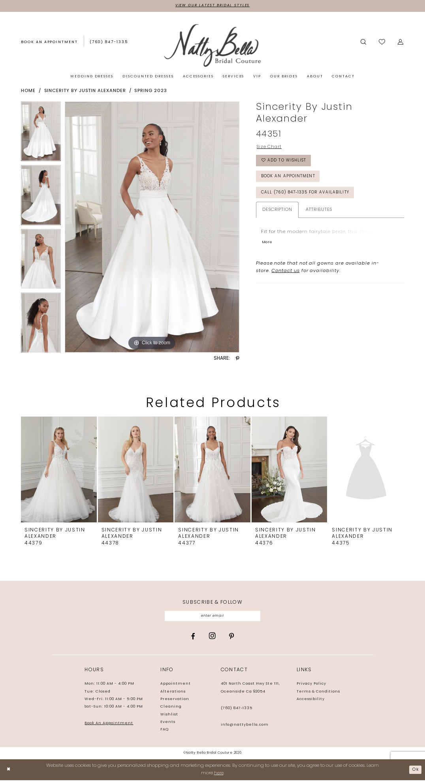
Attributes (319, 213)
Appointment (175, 685)
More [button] (267, 246)
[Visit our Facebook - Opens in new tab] (193, 637)
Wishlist (169, 715)
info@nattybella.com (245, 725)
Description (277, 213)
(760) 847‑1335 (236, 709)
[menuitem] (49, 42)
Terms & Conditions (318, 692)
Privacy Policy (311, 685)
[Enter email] (212, 616)
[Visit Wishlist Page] (382, 42)
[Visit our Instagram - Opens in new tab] (212, 637)
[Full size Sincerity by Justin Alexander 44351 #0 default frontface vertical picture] (152, 227)
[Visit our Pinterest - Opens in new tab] (231, 637)
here (219, 774)
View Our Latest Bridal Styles (212, 6)
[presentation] (59, 470)
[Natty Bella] (212, 45)
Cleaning (171, 708)
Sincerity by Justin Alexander (85, 91)
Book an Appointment (289, 178)
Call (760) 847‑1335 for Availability (308, 195)
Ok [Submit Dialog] (415, 770)
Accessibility (311, 700)
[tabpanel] (41, 134)
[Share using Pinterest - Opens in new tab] (237, 359)
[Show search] (363, 42)
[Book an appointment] (49, 42)
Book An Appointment (109, 724)
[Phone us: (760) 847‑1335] (109, 42)
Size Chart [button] (269, 147)
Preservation (174, 700)
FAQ (164, 730)
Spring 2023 (150, 91)
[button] (401, 42)
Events (167, 723)
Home (28, 91)
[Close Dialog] (9, 770)
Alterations (173, 692)
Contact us (285, 274)
